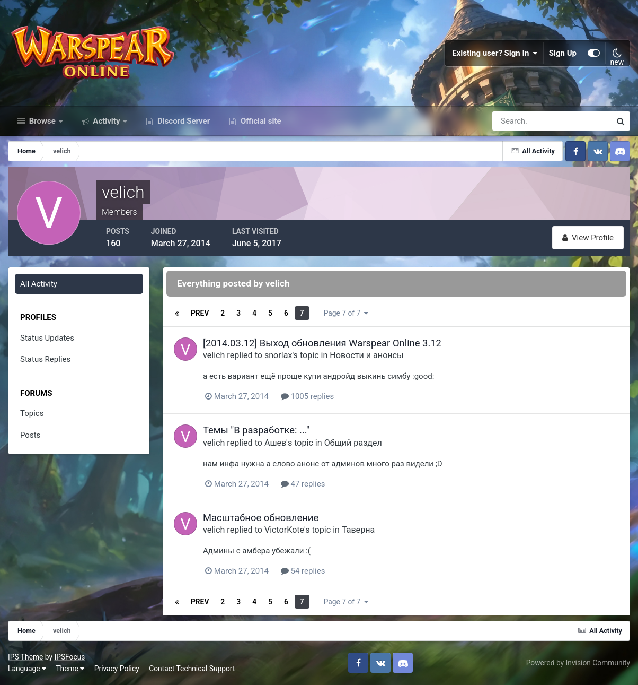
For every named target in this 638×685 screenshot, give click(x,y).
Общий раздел (353, 443)
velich (214, 355)
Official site (259, 121)
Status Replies (45, 359)
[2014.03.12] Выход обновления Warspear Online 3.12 (322, 343)
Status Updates (47, 338)
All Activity (38, 284)
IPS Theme (25, 657)
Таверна (358, 530)
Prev (200, 313)
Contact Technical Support (192, 668)
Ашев (275, 443)
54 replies (303, 571)
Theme (70, 668)
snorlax (278, 355)
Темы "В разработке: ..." (256, 430)
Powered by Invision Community (578, 662)
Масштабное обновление (260, 517)
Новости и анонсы (366, 355)
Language (27, 668)
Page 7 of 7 (346, 313)
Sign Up (563, 53)
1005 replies (307, 396)
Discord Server (182, 121)
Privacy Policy (116, 668)
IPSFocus (69, 657)
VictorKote (284, 530)
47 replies (303, 484)
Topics (31, 413)
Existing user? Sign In (495, 53)
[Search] (515, 121)
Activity (106, 121)
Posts (30, 435)
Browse (42, 121)
